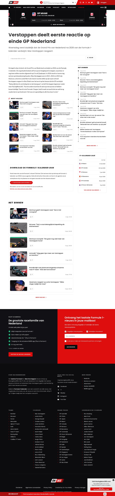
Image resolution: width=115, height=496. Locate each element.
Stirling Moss (88, 447)
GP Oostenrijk (63, 431)
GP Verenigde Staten (65, 455)
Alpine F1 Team (15, 424)
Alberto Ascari (88, 421)
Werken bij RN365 (89, 386)
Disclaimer (19, 487)
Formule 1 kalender (20, 389)
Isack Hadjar (38, 431)
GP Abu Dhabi (63, 462)
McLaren (13, 416)
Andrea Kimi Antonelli (41, 429)
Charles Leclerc (40, 421)
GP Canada (62, 424)
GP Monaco (63, 426)
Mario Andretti (88, 465)
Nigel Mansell (88, 444)
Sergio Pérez (39, 439)
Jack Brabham (88, 460)
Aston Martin (14, 429)
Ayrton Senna (88, 424)
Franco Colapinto (40, 465)
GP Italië (61, 444)
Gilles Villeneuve (89, 426)
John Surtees (88, 462)
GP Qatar (62, 460)
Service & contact (89, 381)
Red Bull (13, 414)
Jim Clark (87, 439)
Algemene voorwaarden (33, 487)
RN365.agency (88, 389)
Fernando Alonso (40, 426)
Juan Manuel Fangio (90, 449)
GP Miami (62, 421)
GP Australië (63, 414)
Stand (48, 7)
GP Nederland (63, 442)
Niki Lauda (87, 442)
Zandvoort (41, 73)
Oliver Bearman (40, 462)
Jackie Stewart (88, 431)
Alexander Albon (40, 457)
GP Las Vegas (63, 457)
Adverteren (87, 383)
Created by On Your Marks (63, 487)
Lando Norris (38, 416)
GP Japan (62, 419)
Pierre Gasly (38, 449)
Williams (13, 437)
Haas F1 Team (15, 431)
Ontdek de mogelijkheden (20, 354)
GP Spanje (62, 447)
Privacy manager (80, 487)
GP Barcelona (63, 429)
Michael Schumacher (90, 419)
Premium (81, 7)
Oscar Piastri (39, 434)
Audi (12, 426)
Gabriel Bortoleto (40, 467)
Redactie (86, 378)
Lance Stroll (38, 452)
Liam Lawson (39, 460)
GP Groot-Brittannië (65, 434)
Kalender (40, 7)
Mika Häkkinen (88, 434)
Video (64, 7)
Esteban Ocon (39, 442)
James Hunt (87, 429)
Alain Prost (87, 416)
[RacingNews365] (57, 481)
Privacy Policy (48, 487)
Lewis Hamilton (39, 424)
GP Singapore (63, 452)
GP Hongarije (63, 439)
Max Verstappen (29, 7)
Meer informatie (57, 24)
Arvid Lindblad (39, 447)
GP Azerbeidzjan (64, 449)
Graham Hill (87, 455)
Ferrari (12, 419)
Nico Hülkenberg (40, 455)
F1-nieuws (17, 7)
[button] (23, 16)
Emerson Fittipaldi (89, 452)
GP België (62, 437)
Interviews (72, 7)
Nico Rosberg (88, 414)
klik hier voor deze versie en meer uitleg (21, 188)
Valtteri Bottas (39, 444)
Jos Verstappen (89, 437)
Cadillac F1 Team (16, 439)
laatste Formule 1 (17, 379)
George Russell (39, 419)
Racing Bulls (14, 434)
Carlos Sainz (38, 437)
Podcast (56, 7)
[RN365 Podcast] (52, 2)
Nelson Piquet (88, 457)
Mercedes (14, 421)
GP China (62, 416)
